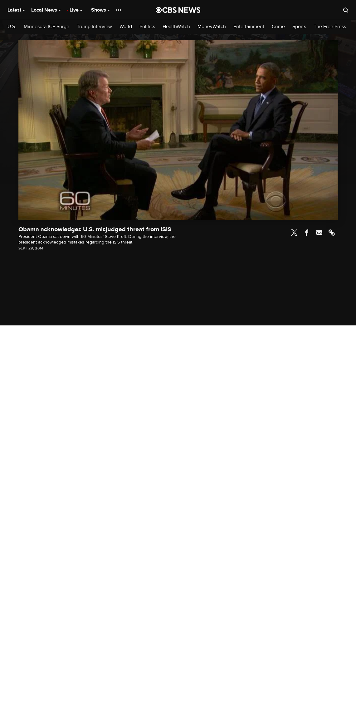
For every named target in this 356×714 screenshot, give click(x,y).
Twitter (294, 232)
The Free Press (330, 27)
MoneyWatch (212, 27)
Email (319, 232)
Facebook (307, 232)
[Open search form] (346, 10)
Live (76, 10)
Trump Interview (94, 27)
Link (332, 232)
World (125, 27)
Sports (299, 27)
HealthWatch (176, 27)
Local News (46, 10)
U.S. (11, 27)
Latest (16, 10)
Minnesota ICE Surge (46, 27)
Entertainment (248, 27)
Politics (147, 27)
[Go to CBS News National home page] (178, 10)
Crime (278, 27)
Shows (100, 10)
